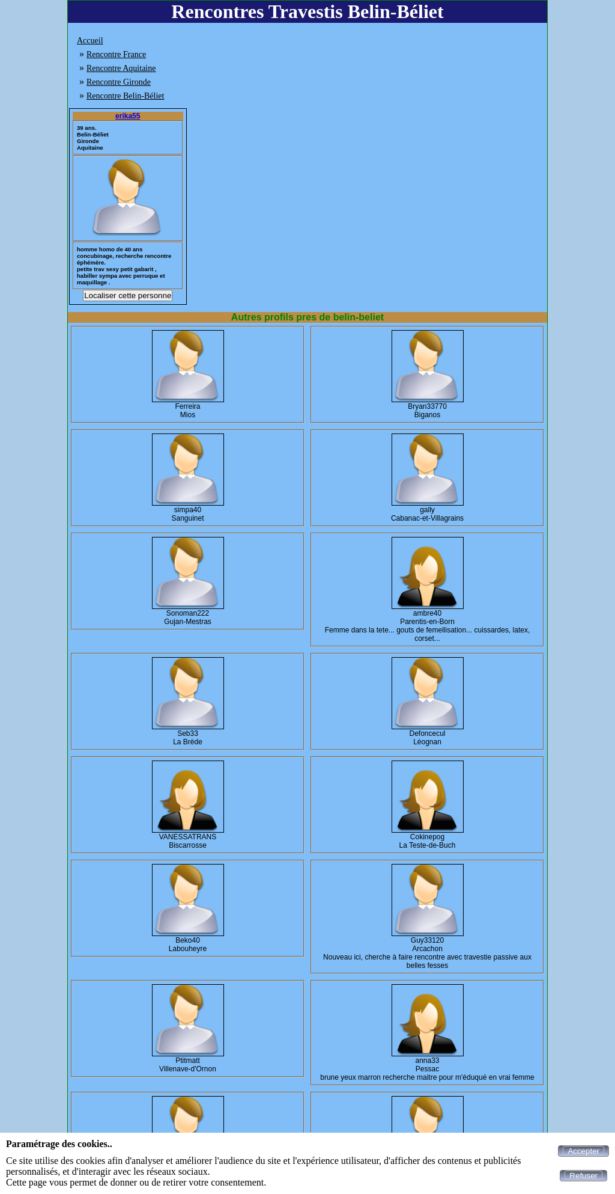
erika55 (127, 116)
